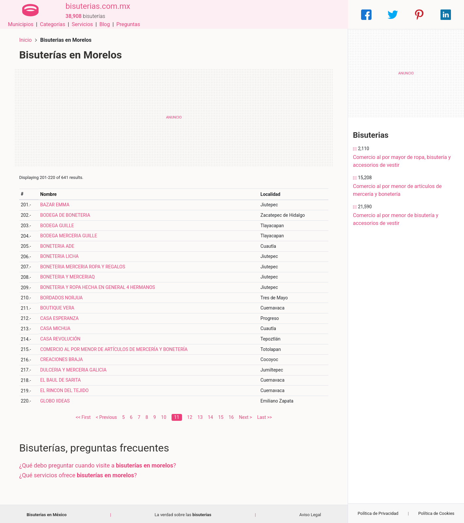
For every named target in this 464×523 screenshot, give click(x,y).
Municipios (223, 14)
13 (200, 415)
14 (210, 415)
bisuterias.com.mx (95, 10)
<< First (83, 415)
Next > (245, 415)
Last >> (264, 415)
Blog (307, 14)
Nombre (49, 192)
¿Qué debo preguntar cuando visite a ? (99, 464)
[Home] (29, 14)
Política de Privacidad (377, 513)
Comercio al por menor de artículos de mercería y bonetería (397, 190)
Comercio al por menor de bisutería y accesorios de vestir (395, 219)
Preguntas (331, 14)
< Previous (106, 415)
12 (189, 415)
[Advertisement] (174, 116)
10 (163, 415)
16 (231, 415)
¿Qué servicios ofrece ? (79, 473)
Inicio (27, 38)
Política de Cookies (436, 513)
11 (176, 415)
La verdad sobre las (183, 513)
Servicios (285, 14)
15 (221, 415)
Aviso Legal (310, 513)
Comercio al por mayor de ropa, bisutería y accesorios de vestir (402, 161)
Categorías (255, 14)
